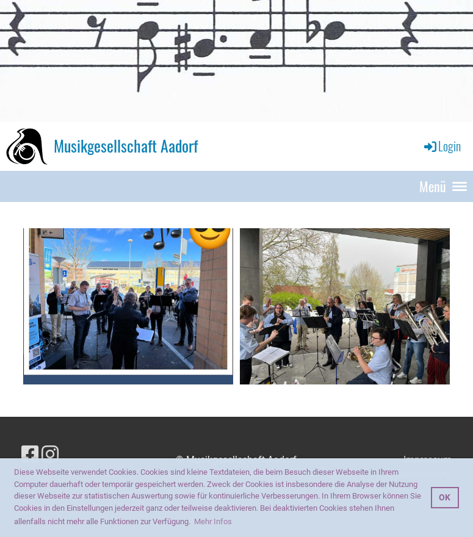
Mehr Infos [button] (213, 521)
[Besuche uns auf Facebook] (29, 454)
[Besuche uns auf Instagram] (50, 454)
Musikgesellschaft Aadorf (126, 146)
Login (441, 146)
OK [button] (444, 497)
